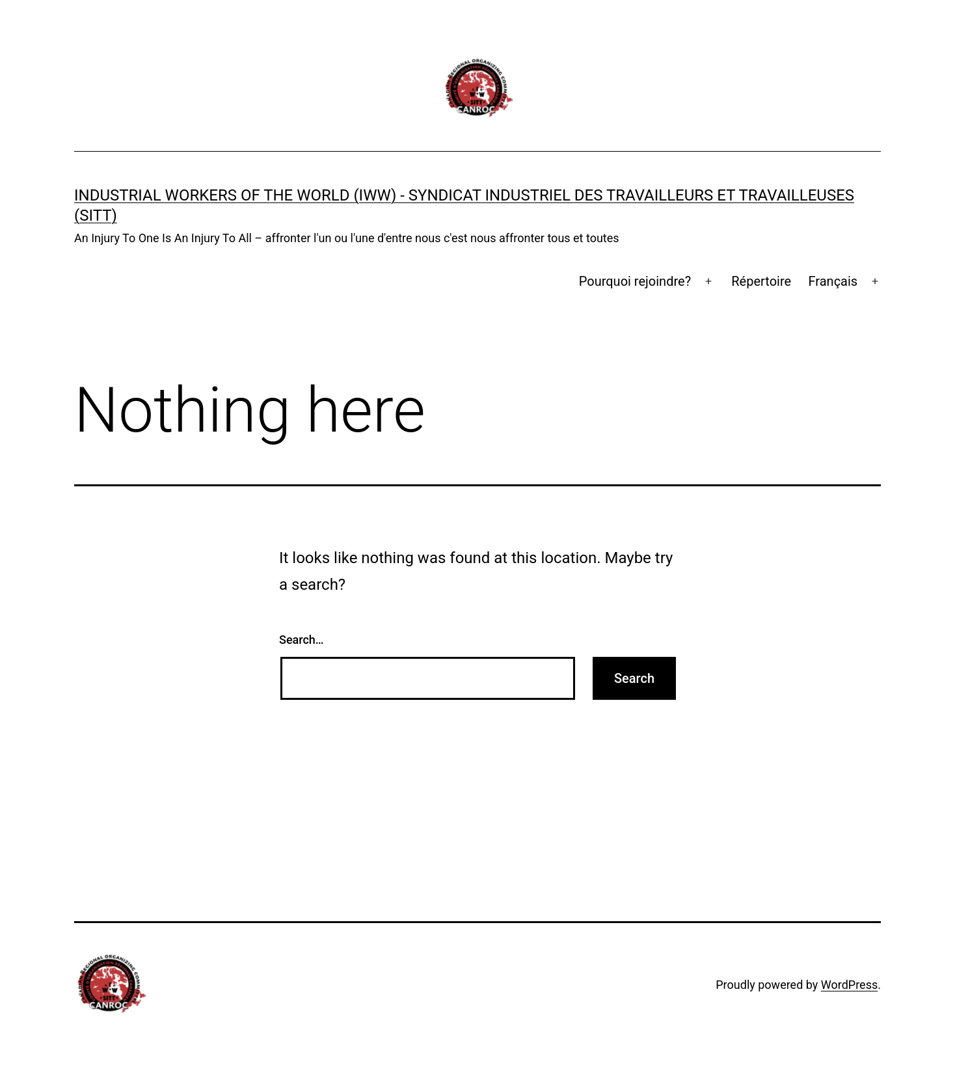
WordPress (849, 984)
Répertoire (761, 281)
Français (833, 281)
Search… (301, 639)
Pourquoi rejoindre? (635, 281)
